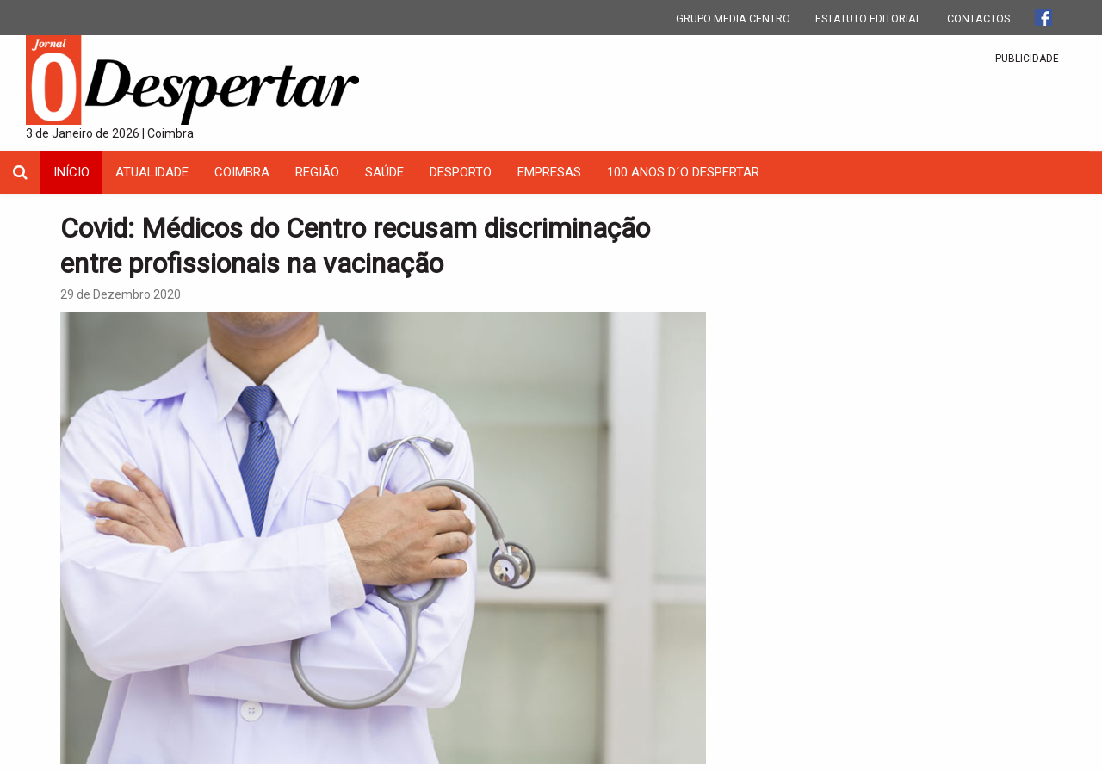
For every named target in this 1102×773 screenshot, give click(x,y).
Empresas (549, 172)
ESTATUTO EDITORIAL (868, 18)
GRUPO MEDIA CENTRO (733, 18)
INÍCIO (71, 172)
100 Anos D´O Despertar (683, 172)
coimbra (241, 172)
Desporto (461, 172)
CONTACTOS (978, 18)
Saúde (384, 172)
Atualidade (152, 172)
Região (317, 172)
